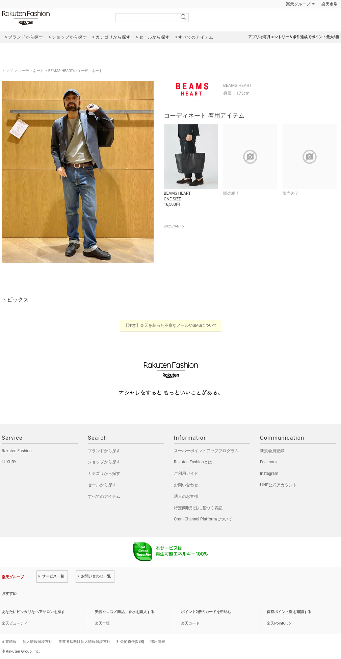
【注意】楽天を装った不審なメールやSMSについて (170, 325)
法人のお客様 (186, 496)
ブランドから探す (104, 450)
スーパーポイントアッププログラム (206, 450)
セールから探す (102, 485)
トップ (8, 71)
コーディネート (31, 71)
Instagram (269, 473)
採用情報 (157, 641)
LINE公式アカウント (278, 485)
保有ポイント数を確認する (289, 612)
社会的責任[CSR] (130, 641)
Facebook (269, 462)
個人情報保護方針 (37, 641)
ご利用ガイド (186, 473)
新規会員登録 (272, 450)
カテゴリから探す (104, 473)
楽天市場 (329, 4)
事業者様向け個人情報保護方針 (84, 641)
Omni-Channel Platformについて (203, 519)
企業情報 (9, 641)
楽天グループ (298, 4)
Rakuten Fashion (54, 17)
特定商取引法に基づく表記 (198, 508)
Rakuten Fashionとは (193, 462)
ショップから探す (104, 462)
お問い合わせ (186, 485)
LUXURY (9, 462)
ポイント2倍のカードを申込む (206, 612)
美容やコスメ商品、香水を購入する (124, 612)
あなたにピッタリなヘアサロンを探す (33, 612)
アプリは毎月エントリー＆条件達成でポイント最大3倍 (293, 37)
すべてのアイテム (104, 496)
